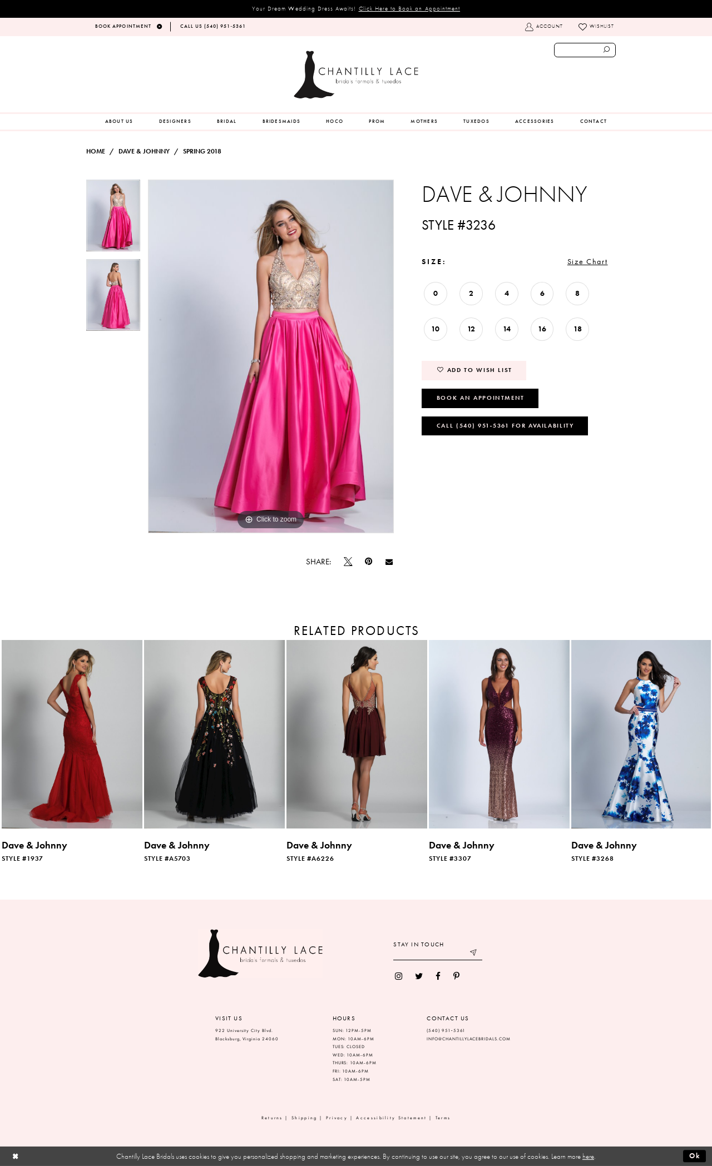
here (588, 1156)
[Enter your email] (437, 953)
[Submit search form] (607, 50)
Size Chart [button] (587, 261)
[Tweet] (348, 561)
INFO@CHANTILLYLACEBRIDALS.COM (469, 1039)
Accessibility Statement (391, 1118)
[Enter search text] (585, 50)
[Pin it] (369, 562)
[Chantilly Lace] (356, 75)
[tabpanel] (113, 219)
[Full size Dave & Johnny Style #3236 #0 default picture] (271, 356)
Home (95, 151)
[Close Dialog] (15, 1156)
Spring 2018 (202, 151)
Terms (443, 1118)
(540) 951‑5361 (446, 1031)
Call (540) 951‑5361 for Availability (505, 425)
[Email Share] (389, 561)
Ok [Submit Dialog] (695, 1155)
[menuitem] (119, 122)
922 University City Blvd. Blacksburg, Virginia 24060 (247, 1035)
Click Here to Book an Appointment (410, 8)
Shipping (304, 1118)
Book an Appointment (481, 397)
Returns (272, 1118)
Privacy (337, 1118)
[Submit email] (474, 953)
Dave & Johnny (144, 151)
